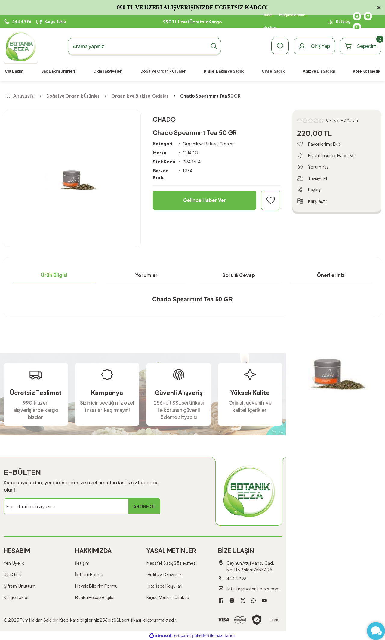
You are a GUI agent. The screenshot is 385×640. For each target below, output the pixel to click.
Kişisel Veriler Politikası (168, 597)
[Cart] (360, 46)
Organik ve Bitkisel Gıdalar (208, 143)
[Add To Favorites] (270, 200)
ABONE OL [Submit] (144, 506)
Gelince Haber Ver (204, 200)
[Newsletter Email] (82, 506)
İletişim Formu (89, 574)
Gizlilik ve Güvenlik (164, 574)
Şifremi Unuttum (20, 586)
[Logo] (21, 46)
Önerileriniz (331, 275)
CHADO (190, 152)
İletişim (82, 563)
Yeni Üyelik (14, 563)
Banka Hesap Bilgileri (95, 597)
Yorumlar (146, 275)
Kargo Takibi (16, 597)
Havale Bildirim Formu (96, 586)
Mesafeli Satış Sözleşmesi (171, 563)
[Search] (144, 46)
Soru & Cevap (238, 275)
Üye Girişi (13, 574)
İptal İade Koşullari (164, 586)
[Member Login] (314, 46)
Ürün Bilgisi (54, 275)
